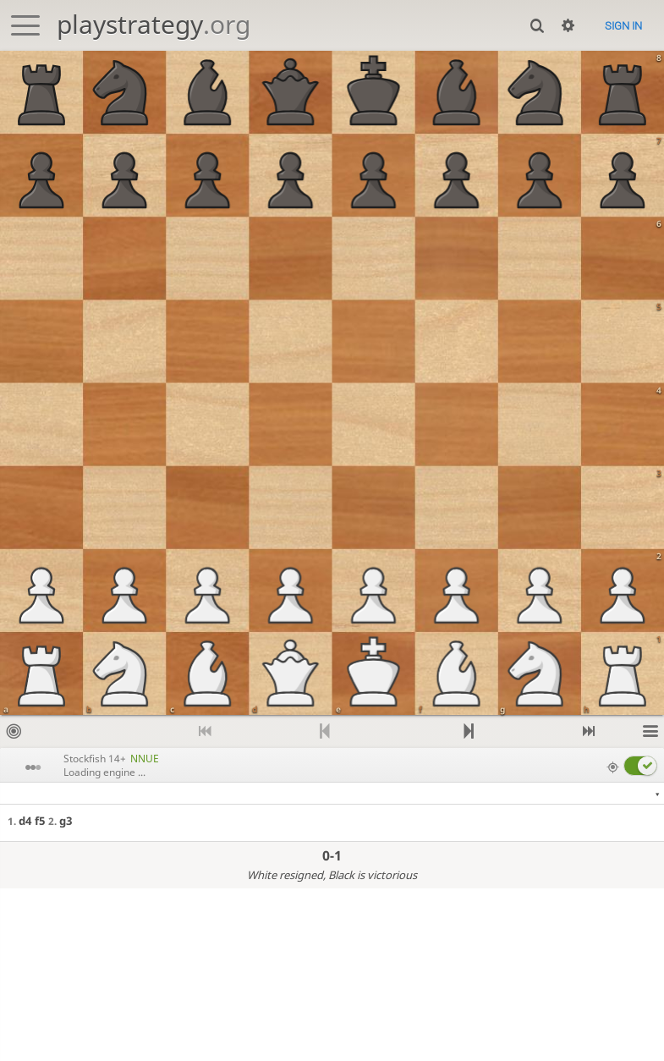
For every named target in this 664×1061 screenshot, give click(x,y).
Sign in (623, 25)
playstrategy (153, 24)
